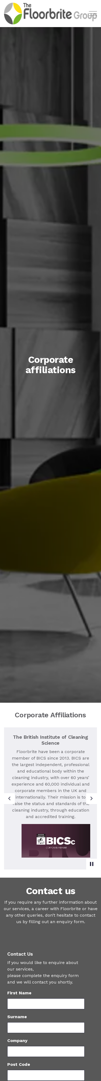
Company (17, 1040)
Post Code (18, 1064)
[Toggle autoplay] (91, 864)
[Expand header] (93, 13)
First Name (19, 992)
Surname (17, 1016)
